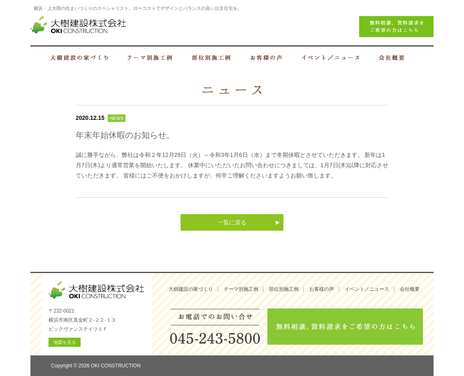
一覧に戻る (232, 222)
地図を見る (64, 342)
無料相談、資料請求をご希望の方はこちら (345, 326)
